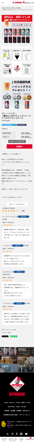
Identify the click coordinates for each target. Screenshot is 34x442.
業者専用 (7, 410)
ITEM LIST (12, 402)
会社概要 (13, 410)
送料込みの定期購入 (16, 8)
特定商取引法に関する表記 (11, 414)
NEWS (18, 406)
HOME (3, 8)
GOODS (18, 402)
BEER (8, 8)
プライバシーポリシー (25, 414)
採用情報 (19, 410)
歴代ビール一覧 (26, 402)
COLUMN (23, 406)
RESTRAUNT (11, 406)
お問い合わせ (26, 410)
